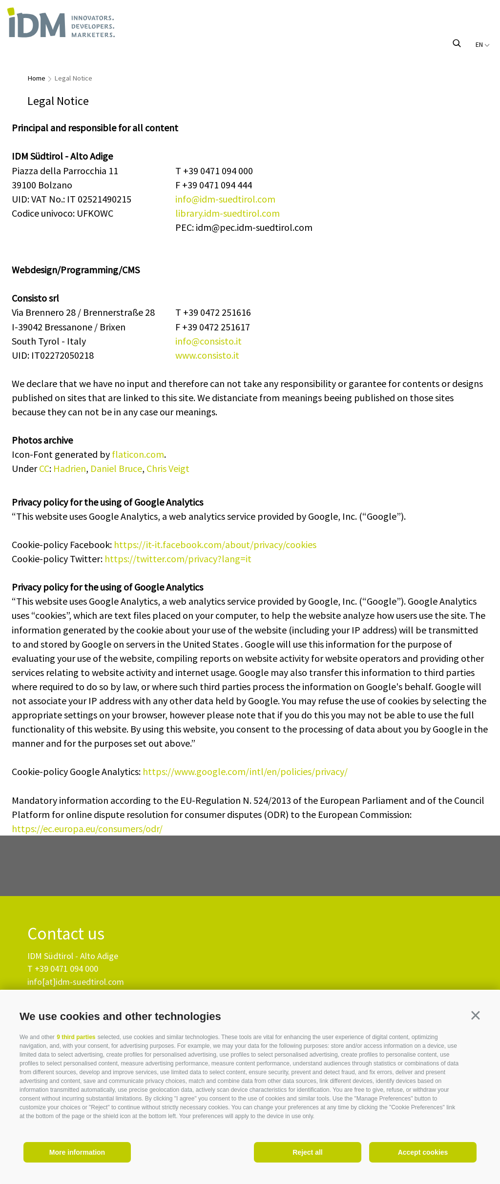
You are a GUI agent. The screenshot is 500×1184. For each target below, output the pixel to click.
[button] (475, 1015)
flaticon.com (138, 454)
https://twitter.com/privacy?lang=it (177, 558)
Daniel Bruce (116, 468)
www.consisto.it (207, 355)
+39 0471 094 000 (66, 968)
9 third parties (76, 1037)
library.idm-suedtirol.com (227, 213)
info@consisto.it (208, 341)
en (483, 44)
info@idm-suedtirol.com (225, 199)
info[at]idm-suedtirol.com (75, 981)
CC (44, 468)
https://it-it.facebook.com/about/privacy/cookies (215, 544)
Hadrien (69, 468)
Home (36, 78)
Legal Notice (73, 78)
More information (77, 1152)
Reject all (307, 1152)
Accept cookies (423, 1152)
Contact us (65, 933)
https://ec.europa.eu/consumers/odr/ (87, 828)
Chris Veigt (167, 468)
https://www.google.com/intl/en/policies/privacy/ (245, 771)
